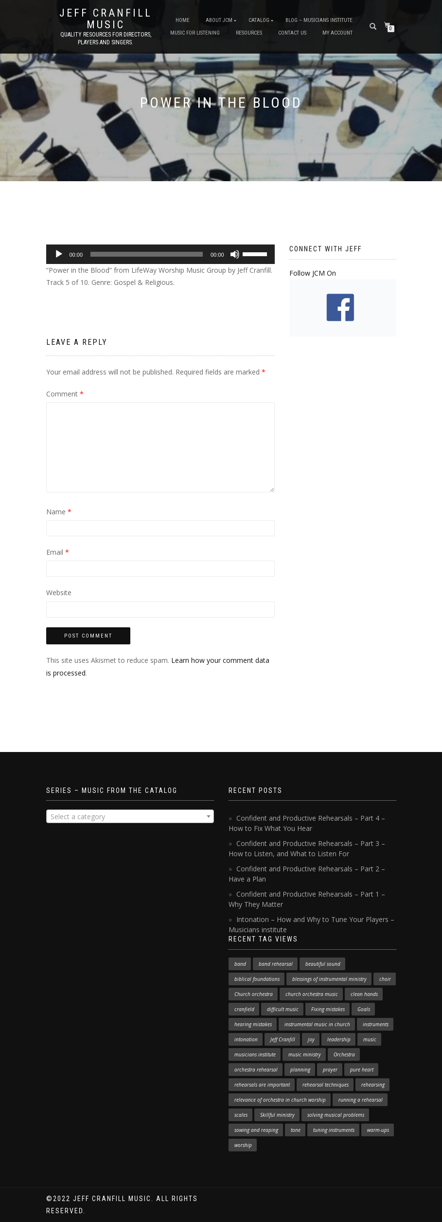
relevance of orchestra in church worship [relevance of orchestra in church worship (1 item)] (280, 1099)
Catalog (258, 20)
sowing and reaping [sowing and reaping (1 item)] (256, 1130)
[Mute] (235, 254)
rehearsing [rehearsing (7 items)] (373, 1084)
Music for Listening (195, 33)
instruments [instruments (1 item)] (376, 1024)
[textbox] (130, 817)
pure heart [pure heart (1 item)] (361, 1069)
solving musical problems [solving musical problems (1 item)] (335, 1114)
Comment (65, 393)
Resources (249, 33)
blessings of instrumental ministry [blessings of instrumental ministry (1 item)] (329, 979)
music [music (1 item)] (369, 1039)
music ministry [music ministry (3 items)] (304, 1054)
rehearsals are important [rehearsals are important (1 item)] (262, 1084)
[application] (160, 254)
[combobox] (130, 816)
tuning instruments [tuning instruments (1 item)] (333, 1130)
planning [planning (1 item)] (300, 1069)
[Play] (59, 254)
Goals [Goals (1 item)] (363, 1009)
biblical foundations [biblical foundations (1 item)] (257, 979)
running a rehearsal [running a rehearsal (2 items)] (360, 1099)
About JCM (219, 20)
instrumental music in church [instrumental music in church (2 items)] (317, 1024)
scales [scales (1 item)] (241, 1114)
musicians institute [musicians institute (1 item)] (255, 1054)
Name (58, 511)
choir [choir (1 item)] (385, 979)
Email (57, 552)
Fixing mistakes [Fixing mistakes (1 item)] (328, 1009)
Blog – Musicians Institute (319, 20)
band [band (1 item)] (240, 963)
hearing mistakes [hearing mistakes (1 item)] (253, 1024)
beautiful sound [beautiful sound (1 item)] (322, 963)
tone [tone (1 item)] (296, 1130)
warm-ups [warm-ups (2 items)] (378, 1130)
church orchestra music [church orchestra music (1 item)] (311, 994)
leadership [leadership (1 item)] (339, 1039)
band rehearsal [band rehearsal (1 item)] (276, 963)
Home (183, 20)
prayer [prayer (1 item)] (330, 1069)
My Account (337, 33)
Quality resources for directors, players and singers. (105, 38)
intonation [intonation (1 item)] (246, 1039)
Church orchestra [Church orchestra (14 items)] (253, 994)
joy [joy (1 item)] (311, 1039)
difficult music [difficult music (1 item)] (283, 1009)
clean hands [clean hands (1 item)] (364, 994)
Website (58, 592)
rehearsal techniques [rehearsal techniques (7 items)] (325, 1084)
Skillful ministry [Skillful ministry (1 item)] (277, 1114)
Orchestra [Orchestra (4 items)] (344, 1054)
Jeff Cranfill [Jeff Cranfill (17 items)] (282, 1039)
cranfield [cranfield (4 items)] (244, 1009)
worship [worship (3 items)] (243, 1145)
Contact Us (292, 33)
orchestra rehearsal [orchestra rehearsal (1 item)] (256, 1069)
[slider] (146, 254)
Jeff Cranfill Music (105, 19)
